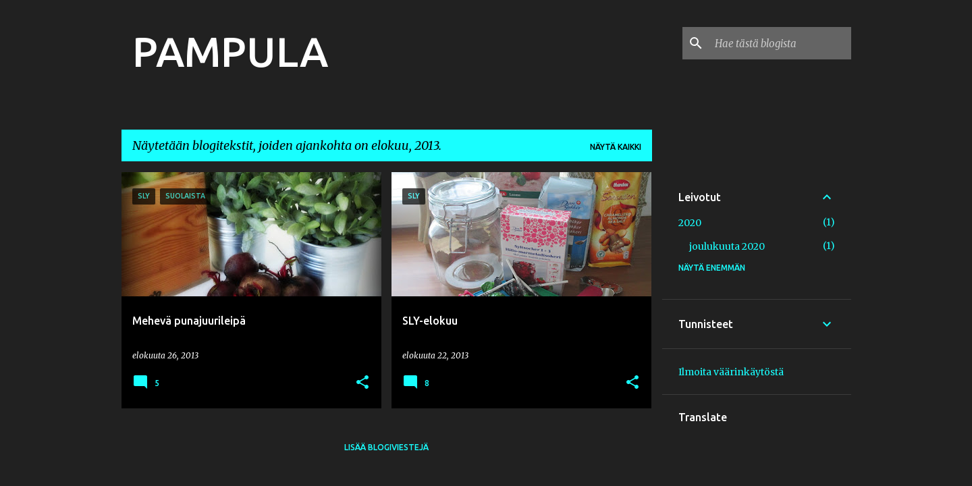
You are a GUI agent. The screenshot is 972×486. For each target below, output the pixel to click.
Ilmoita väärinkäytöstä (731, 372)
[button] (362, 383)
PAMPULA (230, 51)
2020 (689, 223)
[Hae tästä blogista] (780, 43)
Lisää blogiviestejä (386, 447)
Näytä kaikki (615, 146)
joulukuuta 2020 (727, 246)
